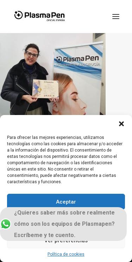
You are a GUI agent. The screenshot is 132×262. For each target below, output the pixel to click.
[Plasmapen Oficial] (39, 16)
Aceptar (66, 202)
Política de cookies (66, 254)
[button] (121, 123)
